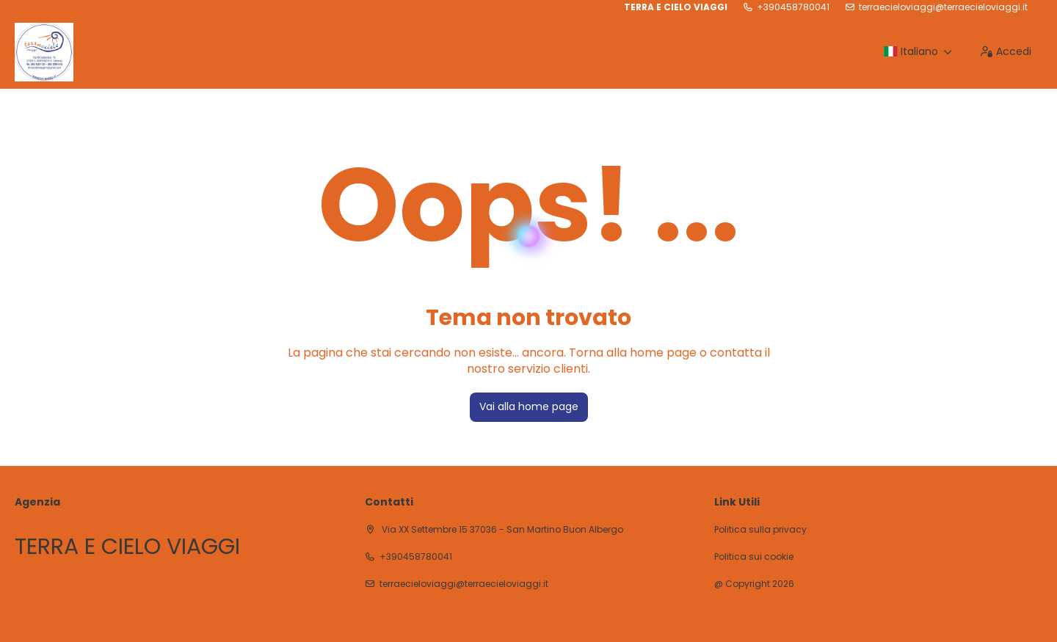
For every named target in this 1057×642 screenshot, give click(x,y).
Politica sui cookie (753, 557)
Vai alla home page (528, 406)
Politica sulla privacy (760, 530)
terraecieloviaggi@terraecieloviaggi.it (943, 7)
